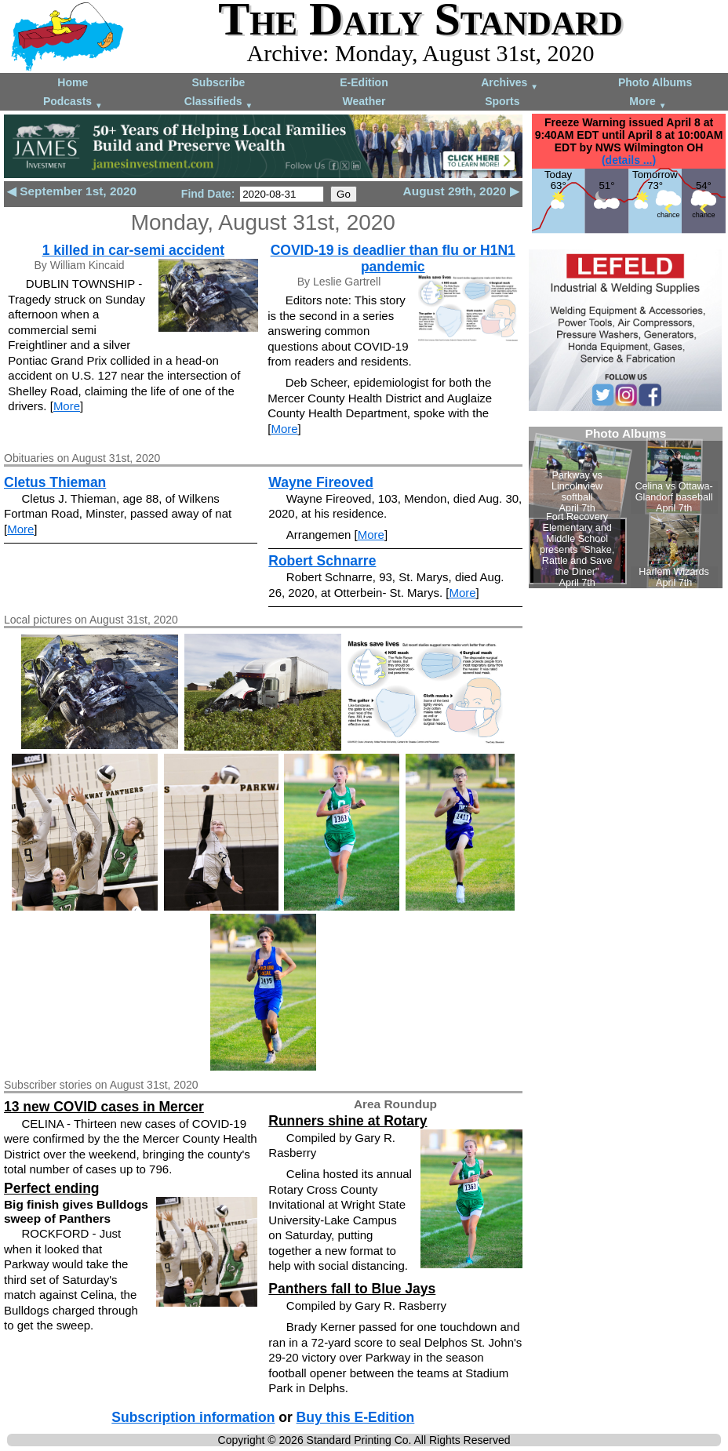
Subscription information (193, 1417)
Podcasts (73, 102)
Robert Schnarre (322, 561)
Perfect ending (52, 1188)
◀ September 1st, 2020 (71, 191)
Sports (502, 101)
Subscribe (219, 82)
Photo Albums (655, 82)
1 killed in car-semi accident (133, 250)
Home (72, 82)
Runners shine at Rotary (347, 1121)
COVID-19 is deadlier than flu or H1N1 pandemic (393, 258)
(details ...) (629, 160)
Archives (509, 83)
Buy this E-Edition (356, 1417)
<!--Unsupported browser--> (626, 507)
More (647, 102)
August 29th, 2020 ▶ (461, 191)
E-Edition (364, 82)
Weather (363, 101)
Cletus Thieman (55, 482)
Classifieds (218, 102)
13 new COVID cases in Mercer (104, 1107)
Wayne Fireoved (320, 482)
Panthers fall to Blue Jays (351, 1288)
